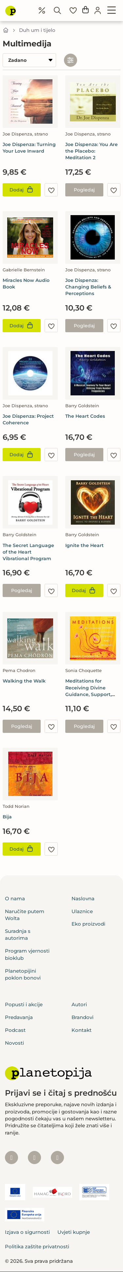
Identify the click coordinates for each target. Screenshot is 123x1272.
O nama (15, 898)
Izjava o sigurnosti (27, 1232)
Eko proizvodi (88, 924)
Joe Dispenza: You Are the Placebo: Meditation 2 (91, 151)
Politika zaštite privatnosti (37, 1246)
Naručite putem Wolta (24, 914)
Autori (79, 1004)
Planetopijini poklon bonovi (23, 974)
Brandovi (82, 1017)
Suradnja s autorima (18, 934)
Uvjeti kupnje (73, 1232)
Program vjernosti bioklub (27, 954)
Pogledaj (84, 190)
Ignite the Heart (84, 545)
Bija (7, 817)
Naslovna (83, 898)
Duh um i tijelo (37, 30)
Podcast (15, 1030)
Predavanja (19, 1017)
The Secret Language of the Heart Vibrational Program (28, 551)
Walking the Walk (24, 681)
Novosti (14, 1043)
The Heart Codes (85, 416)
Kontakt (82, 1030)
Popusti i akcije (24, 1004)
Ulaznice (82, 911)
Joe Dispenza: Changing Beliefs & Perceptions (88, 286)
